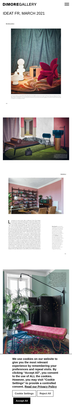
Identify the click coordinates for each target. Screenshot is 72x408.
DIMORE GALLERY (19, 4)
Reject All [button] (45, 393)
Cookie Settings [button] (24, 393)
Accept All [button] (22, 400)
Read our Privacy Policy (41, 386)
